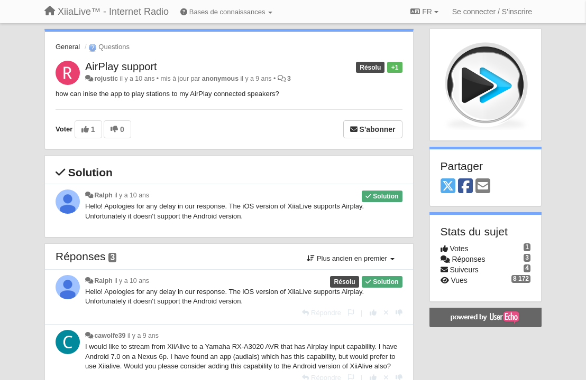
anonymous (220, 78)
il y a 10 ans (131, 195)
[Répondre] (321, 313)
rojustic (106, 78)
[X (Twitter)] (448, 186)
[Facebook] (465, 186)
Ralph (103, 195)
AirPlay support (121, 66)
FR (424, 11)
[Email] (482, 186)
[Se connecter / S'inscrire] (492, 12)
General (68, 47)
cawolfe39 (109, 335)
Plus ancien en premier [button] (350, 258)
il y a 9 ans (143, 335)
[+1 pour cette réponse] (373, 313)
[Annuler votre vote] (386, 313)
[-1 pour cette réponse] (399, 313)
